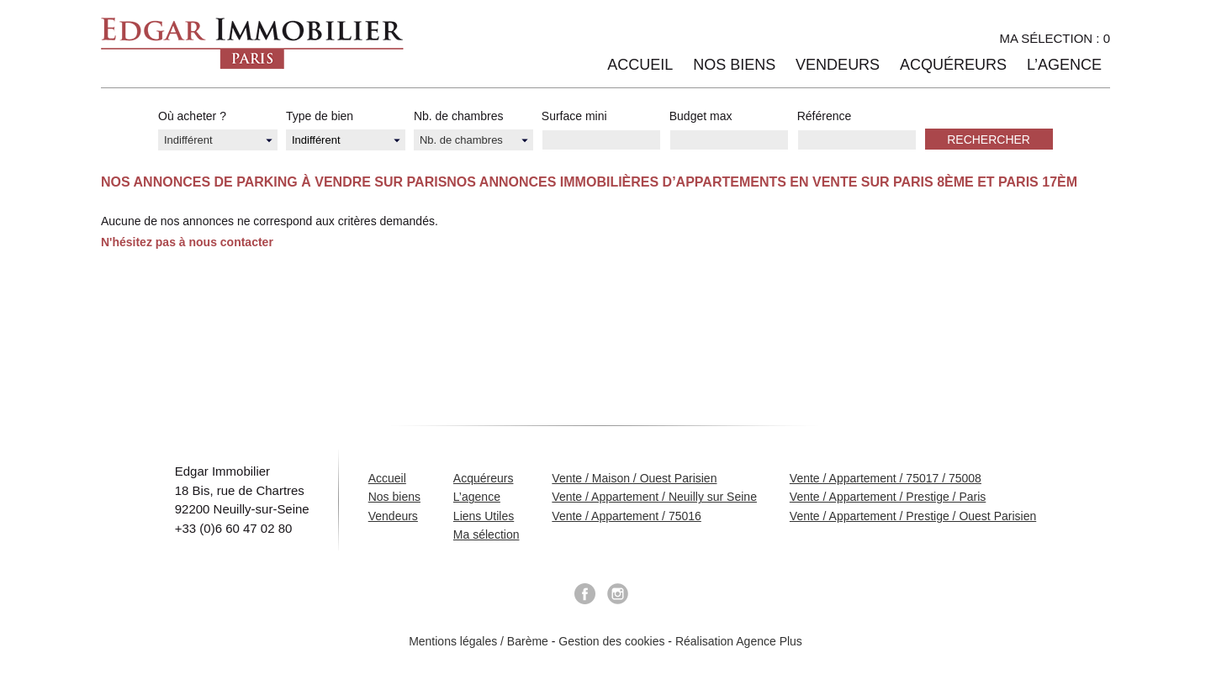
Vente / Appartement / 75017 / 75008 (885, 478)
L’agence (1064, 64)
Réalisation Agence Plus (738, 641)
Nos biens (734, 64)
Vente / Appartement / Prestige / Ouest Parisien (913, 516)
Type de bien (319, 116)
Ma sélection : (1054, 38)
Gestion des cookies (611, 641)
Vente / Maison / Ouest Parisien (634, 478)
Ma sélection (486, 534)
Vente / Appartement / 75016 (626, 516)
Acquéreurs (953, 64)
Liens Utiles (483, 516)
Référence (824, 116)
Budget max (700, 116)
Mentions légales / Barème (478, 641)
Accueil (640, 64)
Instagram (618, 594)
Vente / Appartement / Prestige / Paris (888, 496)
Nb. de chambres (459, 116)
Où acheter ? (192, 116)
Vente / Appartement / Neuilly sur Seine (654, 496)
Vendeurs (838, 64)
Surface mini (574, 116)
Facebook (584, 594)
